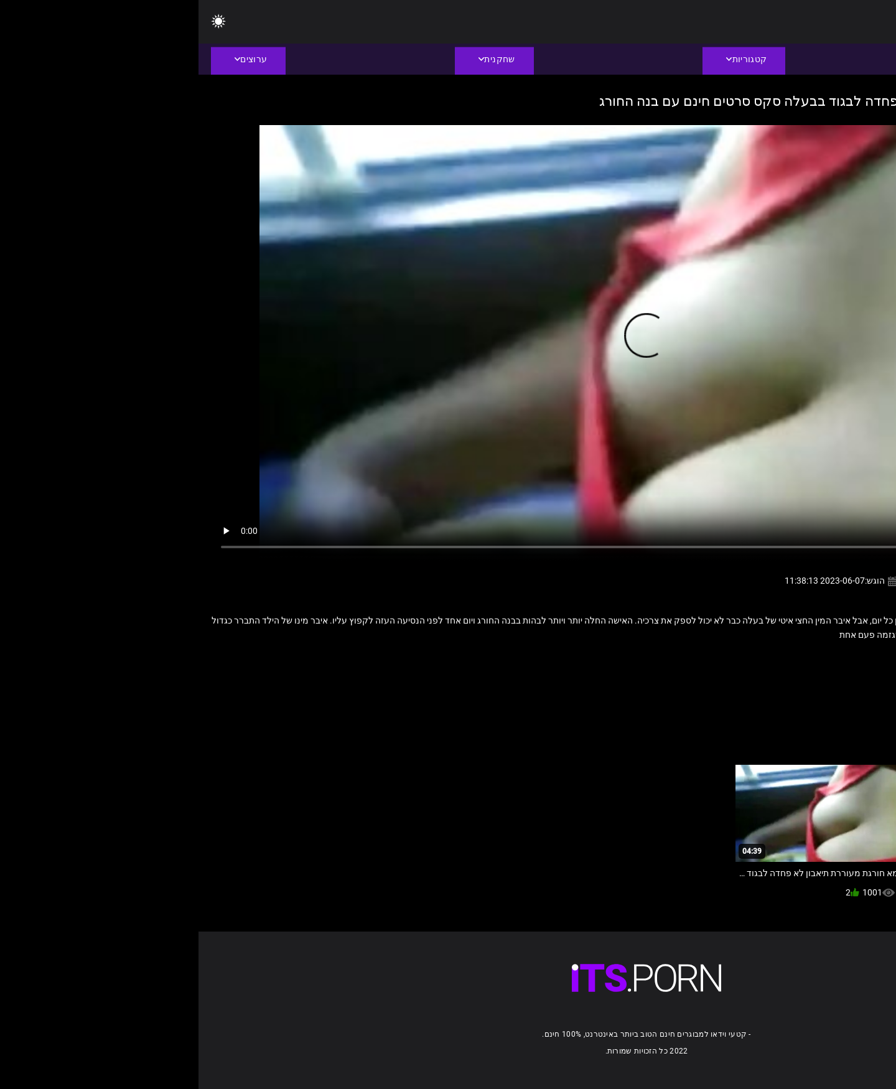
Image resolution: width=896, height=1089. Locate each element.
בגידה (792, 661)
